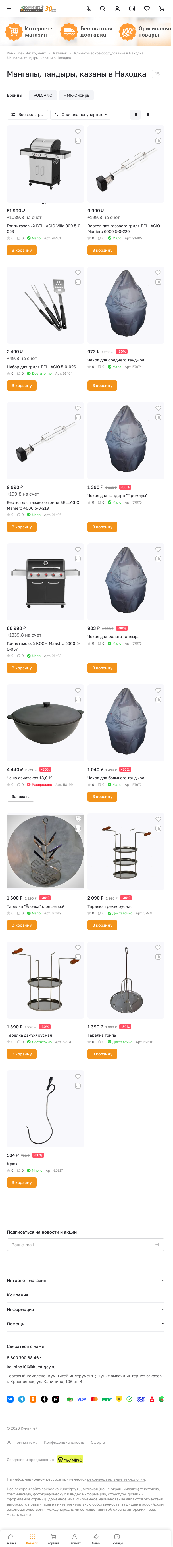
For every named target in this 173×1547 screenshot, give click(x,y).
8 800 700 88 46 (23, 1357)
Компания (17, 1294)
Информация (20, 1309)
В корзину (22, 250)
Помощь (15, 1323)
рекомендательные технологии (116, 1479)
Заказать (21, 796)
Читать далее (19, 1514)
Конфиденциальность (64, 1442)
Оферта (98, 1442)
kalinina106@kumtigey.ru (31, 1366)
